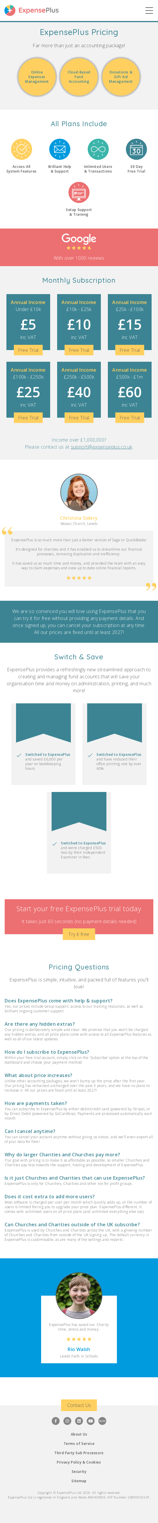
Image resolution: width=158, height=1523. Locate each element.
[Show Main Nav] (149, 10)
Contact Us (79, 1405)
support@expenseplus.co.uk (101, 447)
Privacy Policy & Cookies (79, 1462)
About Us (79, 1434)
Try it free (79, 934)
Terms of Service (79, 1443)
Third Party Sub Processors (79, 1452)
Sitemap (78, 1480)
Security (79, 1471)
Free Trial (28, 350)
